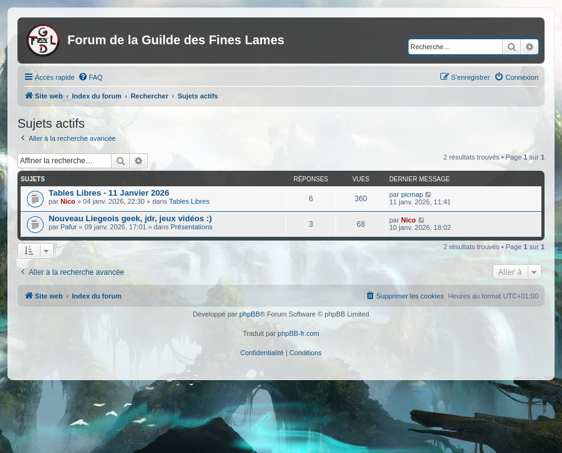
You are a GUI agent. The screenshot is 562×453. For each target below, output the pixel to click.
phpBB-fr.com (298, 333)
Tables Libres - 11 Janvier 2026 (109, 193)
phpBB (250, 314)
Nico (68, 201)
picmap (412, 194)
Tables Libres (189, 201)
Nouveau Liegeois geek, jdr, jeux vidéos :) (130, 218)
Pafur (69, 227)
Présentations (192, 227)
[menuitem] (90, 77)
